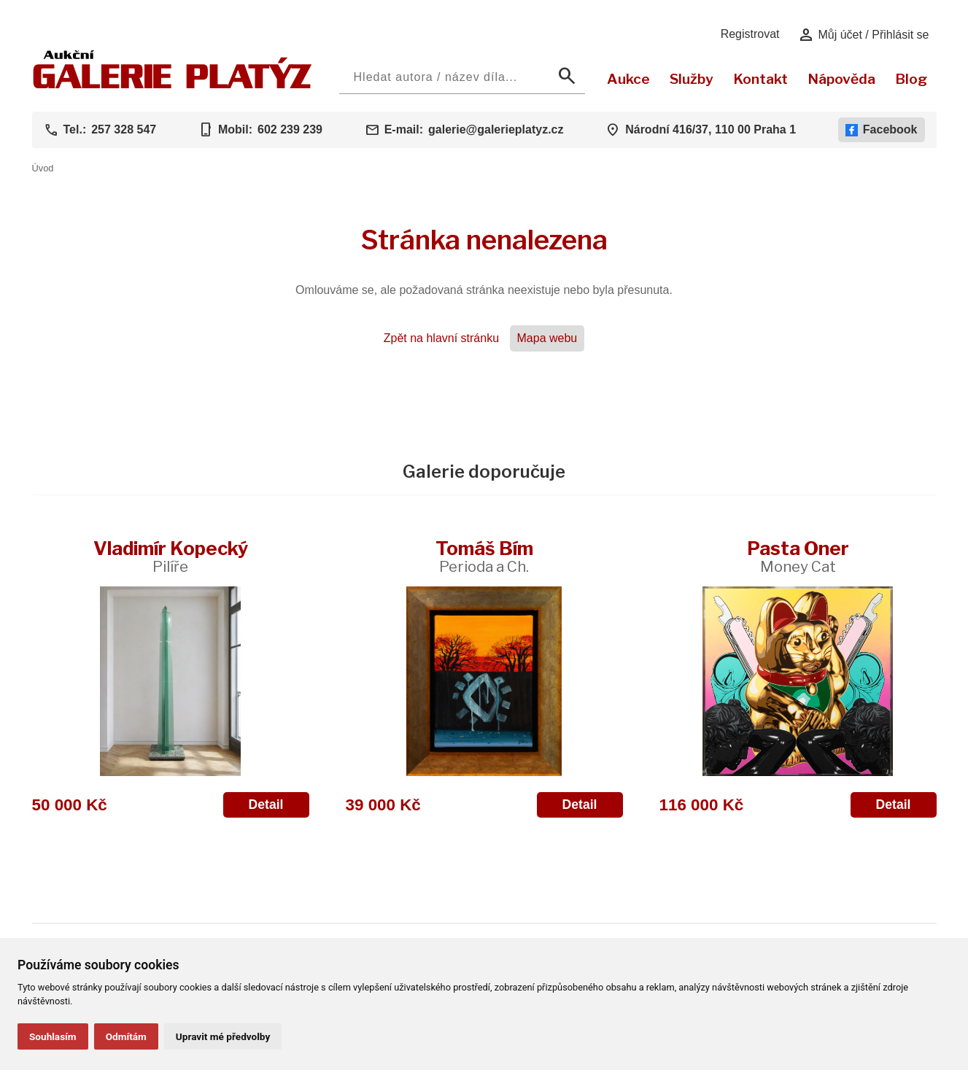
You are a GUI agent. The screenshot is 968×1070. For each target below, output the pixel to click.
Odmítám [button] (126, 1036)
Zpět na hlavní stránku (441, 338)
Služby (691, 79)
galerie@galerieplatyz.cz (495, 129)
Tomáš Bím (484, 556)
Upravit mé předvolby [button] (223, 1036)
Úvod (43, 168)
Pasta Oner (798, 556)
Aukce (628, 79)
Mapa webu (547, 338)
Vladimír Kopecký (170, 556)
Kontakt (760, 79)
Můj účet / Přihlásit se (863, 35)
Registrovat (750, 34)
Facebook (881, 129)
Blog (911, 79)
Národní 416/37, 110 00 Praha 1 (710, 129)
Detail (266, 804)
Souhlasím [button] (53, 1036)
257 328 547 (123, 129)
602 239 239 (290, 129)
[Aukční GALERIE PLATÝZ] (172, 85)
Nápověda (841, 79)
